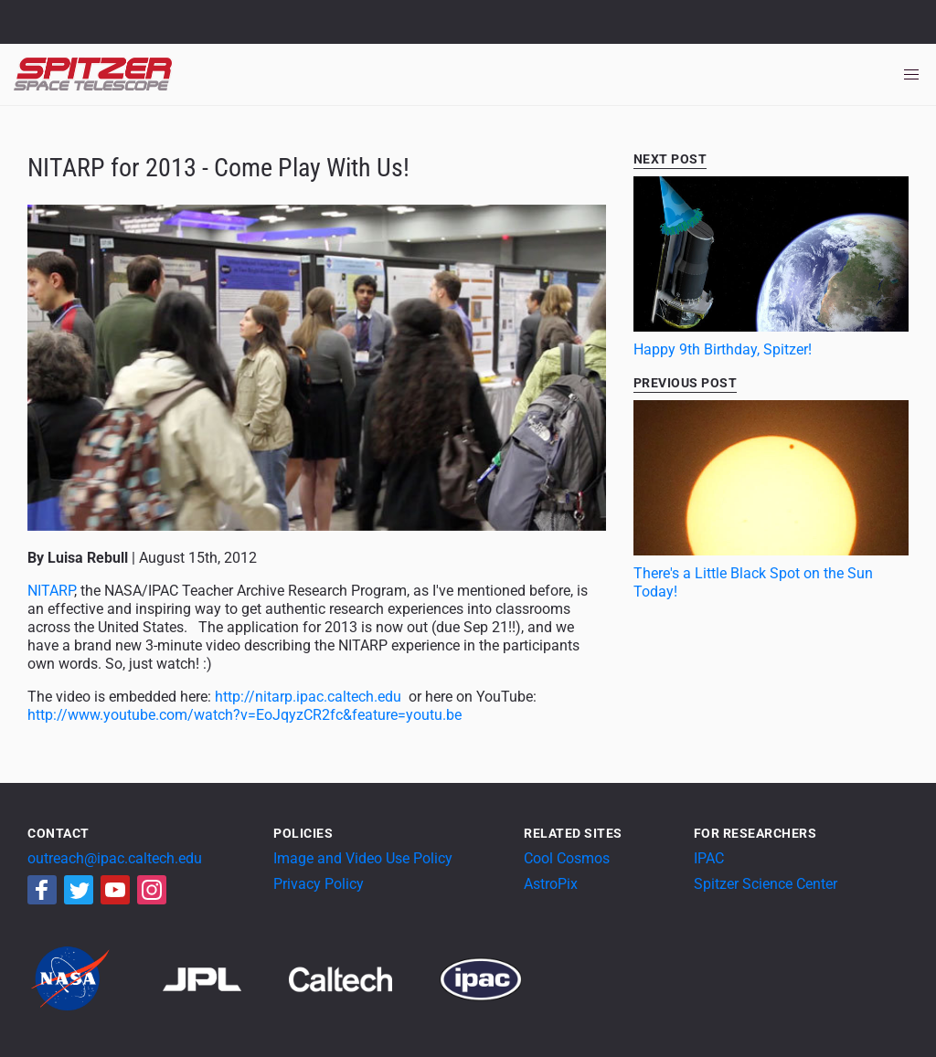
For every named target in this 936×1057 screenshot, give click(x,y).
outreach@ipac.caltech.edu (114, 858)
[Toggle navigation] (911, 75)
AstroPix (551, 884)
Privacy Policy (318, 884)
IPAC (709, 858)
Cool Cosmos (567, 858)
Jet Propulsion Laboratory (121, 13)
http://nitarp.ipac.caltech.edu (308, 696)
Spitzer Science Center (765, 884)
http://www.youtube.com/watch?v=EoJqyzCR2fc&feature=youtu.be (244, 715)
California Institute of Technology (121, 30)
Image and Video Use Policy (362, 858)
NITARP (50, 590)
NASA (35, 21)
